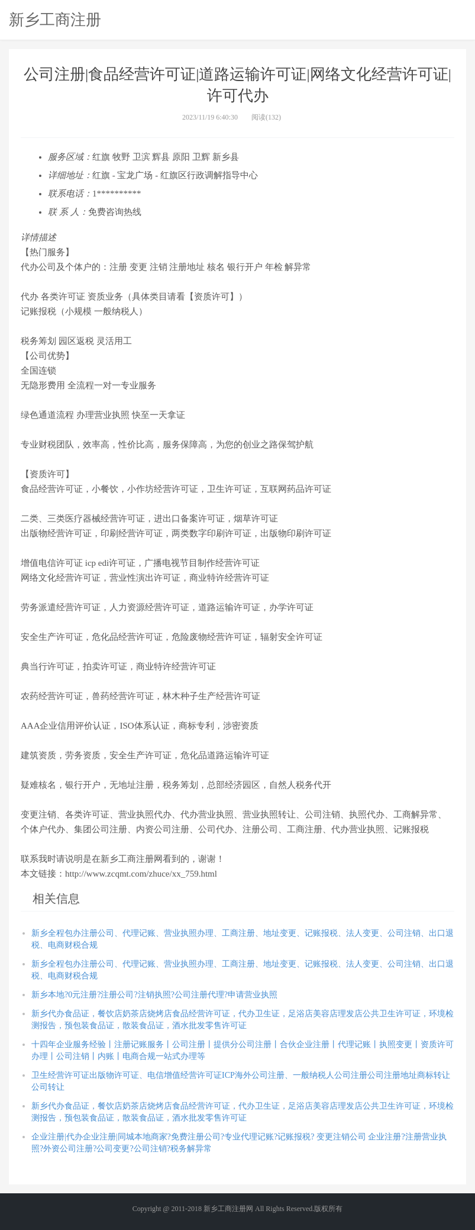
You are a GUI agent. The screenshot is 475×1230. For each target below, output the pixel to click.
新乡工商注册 (55, 19)
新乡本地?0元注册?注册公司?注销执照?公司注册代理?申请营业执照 (154, 994)
